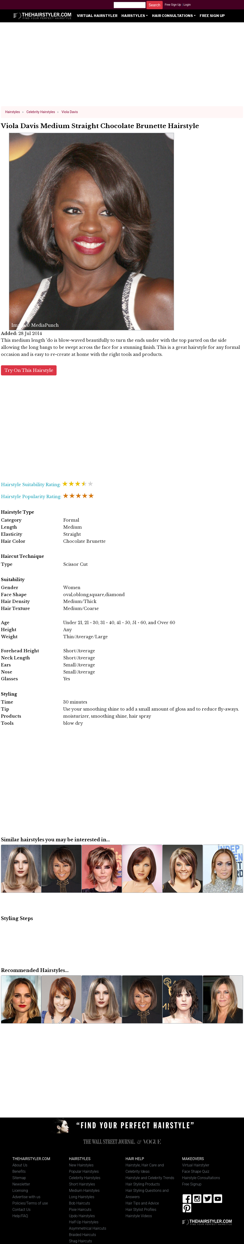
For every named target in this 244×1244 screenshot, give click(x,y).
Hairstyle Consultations (201, 1178)
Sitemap (19, 1178)
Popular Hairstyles (84, 1171)
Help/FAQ (20, 1216)
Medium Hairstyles (84, 1190)
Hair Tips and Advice (142, 1203)
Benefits (19, 1171)
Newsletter (21, 1184)
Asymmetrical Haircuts (87, 1228)
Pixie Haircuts (80, 1209)
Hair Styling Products (143, 1184)
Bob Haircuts (79, 1203)
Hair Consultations (172, 16)
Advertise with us (26, 1197)
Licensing (20, 1190)
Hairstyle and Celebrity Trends (150, 1178)
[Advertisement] (122, 66)
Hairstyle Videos (139, 1216)
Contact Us (21, 1209)
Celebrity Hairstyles (84, 1178)
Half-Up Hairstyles (84, 1222)
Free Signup (192, 1184)
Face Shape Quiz (195, 1171)
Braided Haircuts (82, 1234)
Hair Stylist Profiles (141, 1209)
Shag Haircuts (80, 1241)
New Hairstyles (81, 1165)
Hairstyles (133, 16)
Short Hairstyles (82, 1184)
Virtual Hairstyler (97, 16)
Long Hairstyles (82, 1197)
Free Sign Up (173, 4)
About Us (20, 1165)
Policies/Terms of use (30, 1203)
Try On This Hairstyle (28, 370)
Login (186, 4)
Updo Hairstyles (82, 1216)
